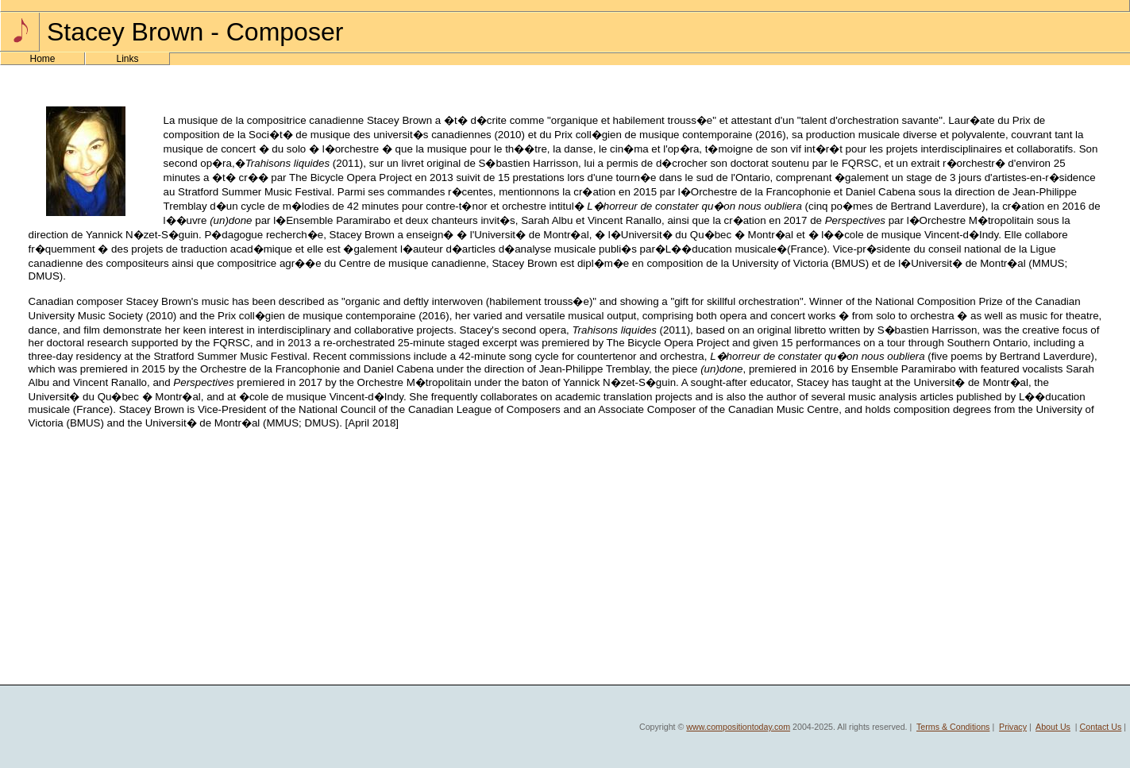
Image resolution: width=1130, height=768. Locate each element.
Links (127, 58)
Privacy (1013, 726)
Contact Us (1101, 726)
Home (42, 58)
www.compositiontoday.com (738, 726)
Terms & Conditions (952, 726)
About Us (1053, 726)
